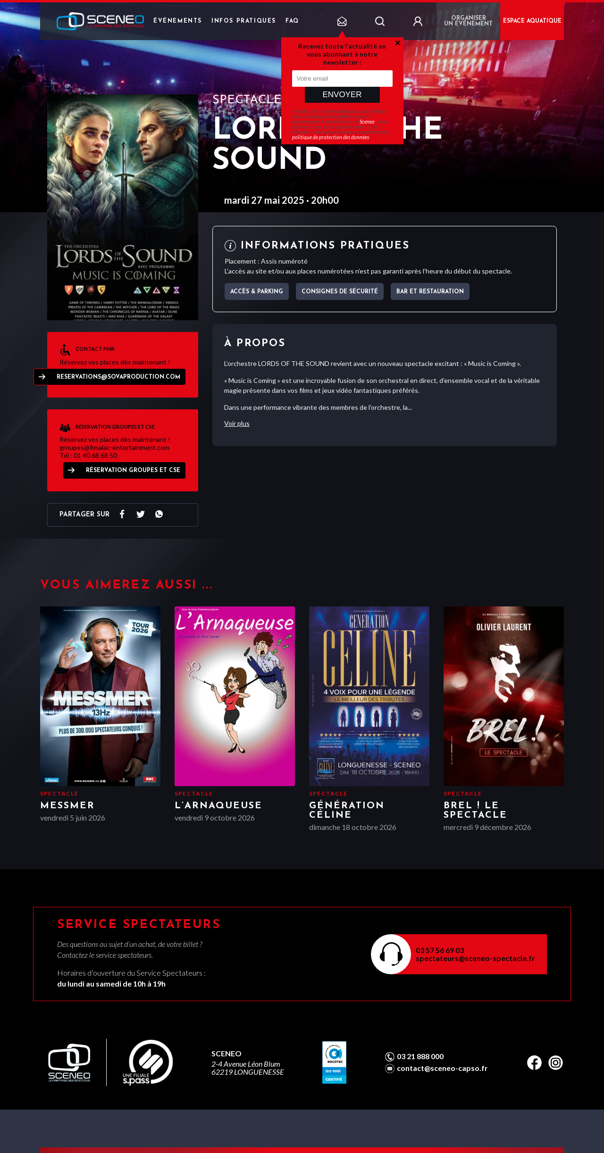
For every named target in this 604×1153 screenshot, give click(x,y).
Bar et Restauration (430, 292)
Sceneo (367, 121)
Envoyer (341, 94)
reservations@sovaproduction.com (118, 377)
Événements (177, 21)
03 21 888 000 (420, 1056)
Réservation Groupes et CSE (133, 470)
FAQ (292, 21)
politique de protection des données (330, 137)
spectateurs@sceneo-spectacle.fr (475, 958)
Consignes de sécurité (340, 292)
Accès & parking (256, 292)
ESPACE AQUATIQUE (532, 21)
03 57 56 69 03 (440, 950)
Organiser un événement (468, 21)
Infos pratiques (243, 21)
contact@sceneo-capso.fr (442, 1068)
